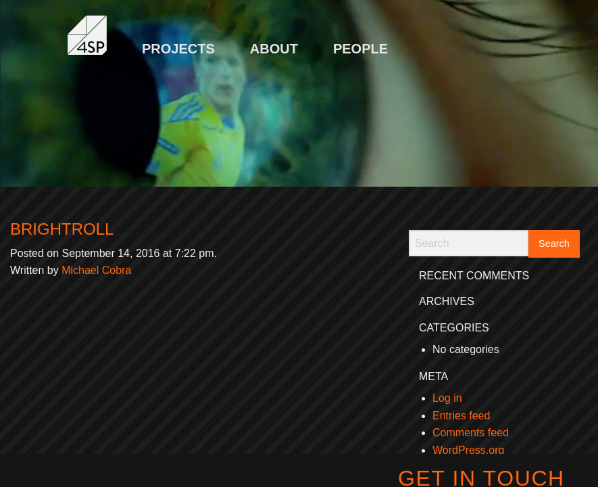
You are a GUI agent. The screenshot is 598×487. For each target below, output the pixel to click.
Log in (447, 398)
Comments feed (470, 432)
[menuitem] (178, 42)
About (274, 48)
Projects (178, 48)
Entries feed (461, 415)
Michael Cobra (96, 270)
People (360, 48)
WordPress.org (468, 450)
